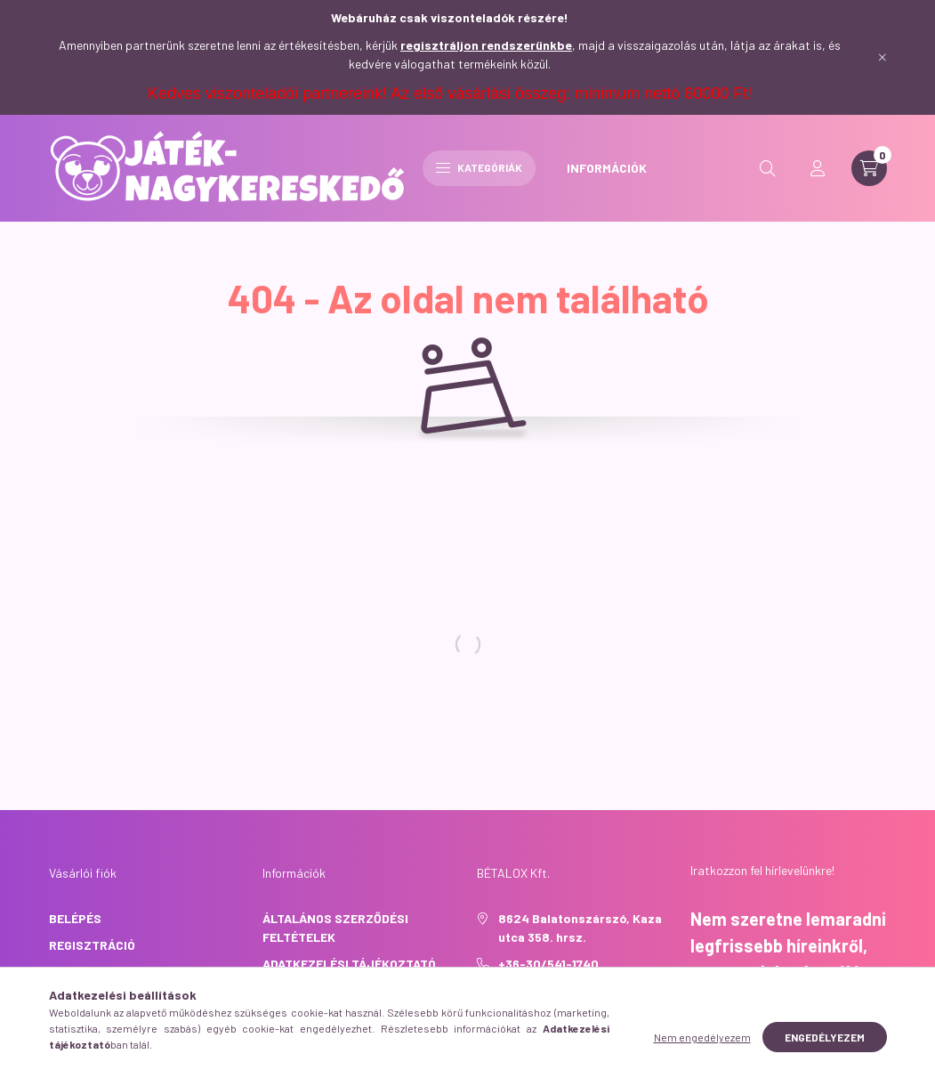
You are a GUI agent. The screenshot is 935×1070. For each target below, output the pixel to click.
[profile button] (817, 168)
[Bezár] (882, 57)
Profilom (78, 971)
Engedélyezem (825, 1051)
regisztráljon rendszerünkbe (486, 45)
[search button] (768, 168)
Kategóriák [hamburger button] (479, 167)
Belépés (75, 918)
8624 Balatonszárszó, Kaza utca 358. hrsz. (580, 927)
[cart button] (869, 168)
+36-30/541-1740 (548, 963)
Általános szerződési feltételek (335, 927)
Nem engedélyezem (702, 1051)
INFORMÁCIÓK (607, 167)
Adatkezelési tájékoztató (349, 963)
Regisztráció (92, 944)
